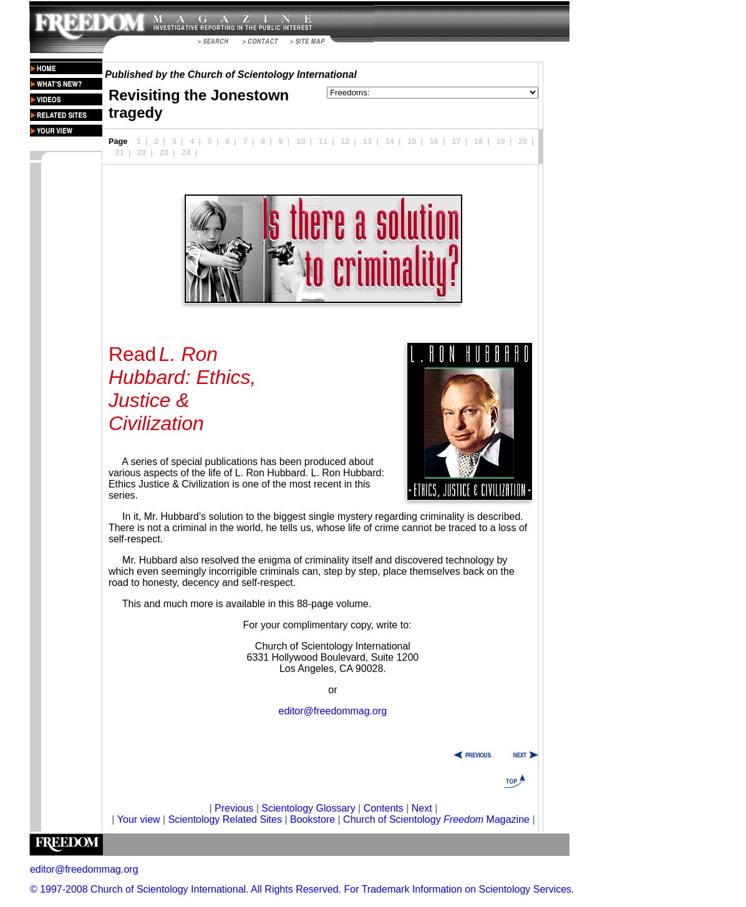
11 (323, 141)
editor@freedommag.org (333, 711)
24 (186, 152)
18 (478, 141)
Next (422, 808)
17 (456, 141)
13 (367, 141)
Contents (384, 808)
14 (389, 141)
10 (300, 141)
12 (345, 141)
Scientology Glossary (308, 808)
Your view (138, 819)
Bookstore (312, 819)
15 (411, 141)
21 (119, 152)
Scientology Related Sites (225, 819)
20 (522, 141)
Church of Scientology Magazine (436, 819)
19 (500, 141)
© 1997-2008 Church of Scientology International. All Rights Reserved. (185, 889)
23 (164, 152)
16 (434, 141)
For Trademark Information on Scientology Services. (459, 889)
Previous (235, 808)
